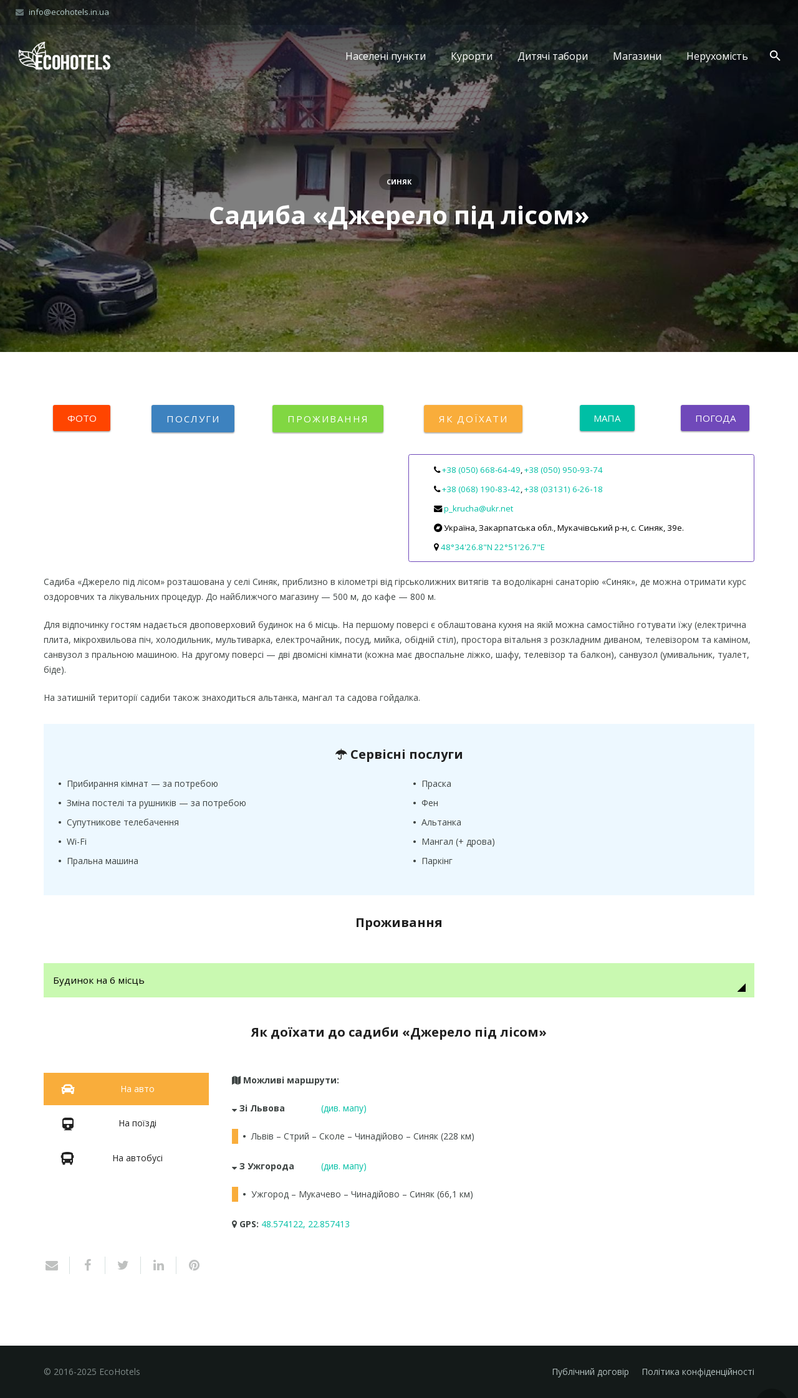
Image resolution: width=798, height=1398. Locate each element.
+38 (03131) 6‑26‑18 (563, 489)
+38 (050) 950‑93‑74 (563, 469)
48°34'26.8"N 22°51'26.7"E (493, 547)
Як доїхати (473, 419)
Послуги (193, 419)
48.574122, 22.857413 (305, 1224)
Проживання (328, 419)
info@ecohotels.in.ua (69, 11)
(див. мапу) (344, 1108)
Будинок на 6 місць (99, 980)
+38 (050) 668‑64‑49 (481, 469)
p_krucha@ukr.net (478, 508)
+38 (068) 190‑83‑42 (481, 489)
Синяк (399, 181)
